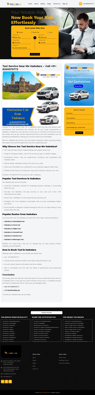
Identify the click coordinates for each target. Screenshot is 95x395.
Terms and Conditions (64, 363)
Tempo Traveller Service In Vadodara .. (74, 325)
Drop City (41, 34)
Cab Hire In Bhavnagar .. (40, 323)
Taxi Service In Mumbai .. (8, 331)
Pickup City (16, 34)
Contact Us (56, 3)
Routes (34, 360)
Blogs (49, 3)
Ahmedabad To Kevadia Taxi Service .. (74, 339)
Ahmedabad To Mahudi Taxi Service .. (74, 335)
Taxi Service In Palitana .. (71, 333)
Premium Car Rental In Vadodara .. (42, 331)
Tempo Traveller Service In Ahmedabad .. (75, 327)
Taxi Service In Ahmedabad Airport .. (11, 321)
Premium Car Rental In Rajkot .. (72, 331)
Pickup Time (42, 40)
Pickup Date (16, 40)
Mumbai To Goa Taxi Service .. (41, 335)
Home (30, 3)
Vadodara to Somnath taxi (13, 232)
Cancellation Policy (63, 360)
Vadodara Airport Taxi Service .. (41, 325)
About (36, 3)
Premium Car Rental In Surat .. (41, 333)
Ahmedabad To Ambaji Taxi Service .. (74, 337)
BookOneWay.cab (14, 290)
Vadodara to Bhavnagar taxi (14, 239)
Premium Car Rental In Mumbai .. (42, 337)
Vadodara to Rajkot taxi (12, 229)
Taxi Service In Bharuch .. (8, 335)
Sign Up (65, 3)
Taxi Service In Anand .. (8, 339)
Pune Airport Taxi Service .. (40, 339)
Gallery (42, 3)
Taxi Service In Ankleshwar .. (9, 337)
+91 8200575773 (86, 3)
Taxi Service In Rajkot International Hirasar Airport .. (46, 327)
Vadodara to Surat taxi (12, 225)
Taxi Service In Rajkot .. (8, 329)
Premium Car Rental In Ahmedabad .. (43, 329)
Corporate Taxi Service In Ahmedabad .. (74, 323)
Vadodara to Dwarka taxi (13, 236)
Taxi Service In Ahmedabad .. (9, 323)
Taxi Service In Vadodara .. (9, 325)
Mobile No (15, 45)
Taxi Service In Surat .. (8, 327)
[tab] (20, 32)
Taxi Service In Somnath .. (9, 333)
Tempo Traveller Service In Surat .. (73, 329)
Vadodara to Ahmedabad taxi (14, 221)
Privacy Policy (62, 357)
